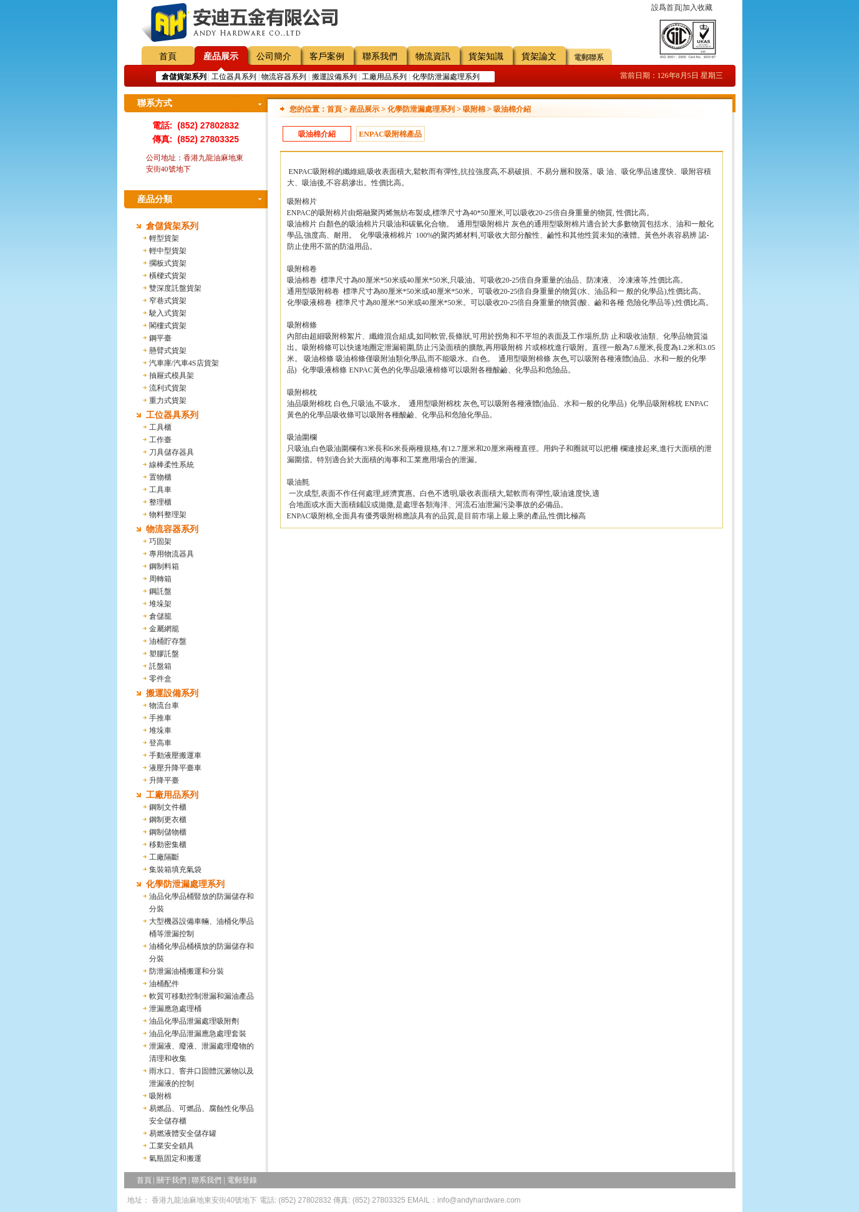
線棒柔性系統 (171, 464)
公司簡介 (273, 56)
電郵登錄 (242, 1180)
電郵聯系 (589, 57)
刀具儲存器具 (171, 452)
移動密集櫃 (168, 844)
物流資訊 (432, 56)
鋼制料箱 (164, 566)
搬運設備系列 (334, 76)
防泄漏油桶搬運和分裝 (186, 971)
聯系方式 (154, 103)
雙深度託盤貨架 (175, 288)
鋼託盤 (160, 591)
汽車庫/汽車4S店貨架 (184, 363)
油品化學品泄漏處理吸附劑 (194, 1021)
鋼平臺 (160, 338)
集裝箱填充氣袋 (175, 869)
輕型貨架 (164, 238)
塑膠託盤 (164, 653)
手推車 (160, 718)
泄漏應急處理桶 (175, 1008)
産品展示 (220, 56)
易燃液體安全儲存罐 (182, 1133)
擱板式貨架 (168, 263)
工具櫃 (160, 427)
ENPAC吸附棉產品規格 (390, 136)
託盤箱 (160, 666)
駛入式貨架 (168, 313)
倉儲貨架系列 (172, 226)
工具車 (160, 489)
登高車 (160, 743)
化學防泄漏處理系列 (446, 76)
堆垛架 (160, 603)
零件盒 (160, 678)
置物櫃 (160, 477)
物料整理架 (168, 514)
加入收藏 (697, 7)
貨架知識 (485, 56)
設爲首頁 (666, 7)
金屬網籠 (164, 628)
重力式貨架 (168, 400)
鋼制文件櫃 (168, 807)
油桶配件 (164, 983)
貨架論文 (539, 56)
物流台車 (164, 705)
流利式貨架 (168, 388)
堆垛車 (160, 730)
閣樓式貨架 (168, 325)
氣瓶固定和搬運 (175, 1158)
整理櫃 (160, 502)
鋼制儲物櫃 (168, 832)
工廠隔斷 (164, 857)
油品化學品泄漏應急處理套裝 (197, 1033)
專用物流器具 (171, 554)
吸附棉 (160, 1096)
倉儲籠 (160, 616)
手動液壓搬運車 (175, 755)
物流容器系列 (283, 76)
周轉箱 (160, 578)
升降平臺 (164, 780)
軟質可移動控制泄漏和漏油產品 (201, 996)
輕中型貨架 (168, 250)
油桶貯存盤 (168, 641)
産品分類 (154, 199)
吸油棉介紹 (317, 134)
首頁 (168, 56)
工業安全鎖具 (171, 1146)
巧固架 (160, 541)
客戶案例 (326, 56)
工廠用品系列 (384, 76)
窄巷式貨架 (168, 300)
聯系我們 (379, 56)
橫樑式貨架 (168, 275)
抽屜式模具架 (171, 375)
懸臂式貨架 (168, 350)
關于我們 (172, 1180)
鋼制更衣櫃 (168, 819)
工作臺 (160, 439)
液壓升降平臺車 (175, 768)
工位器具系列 (233, 76)
